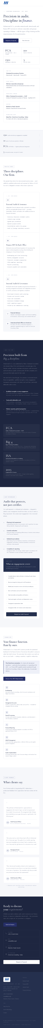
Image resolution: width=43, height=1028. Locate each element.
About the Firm (6, 1006)
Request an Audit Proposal (21, 614)
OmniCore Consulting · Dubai (15, 955)
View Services (25, 40)
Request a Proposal (11, 40)
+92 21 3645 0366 (13, 934)
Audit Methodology (7, 1009)
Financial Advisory (27, 990)
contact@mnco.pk (12, 941)
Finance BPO (25, 984)
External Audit (26, 981)
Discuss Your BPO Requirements (14, 679)
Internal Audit (26, 987)
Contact (5, 1013)
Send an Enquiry (10, 924)
